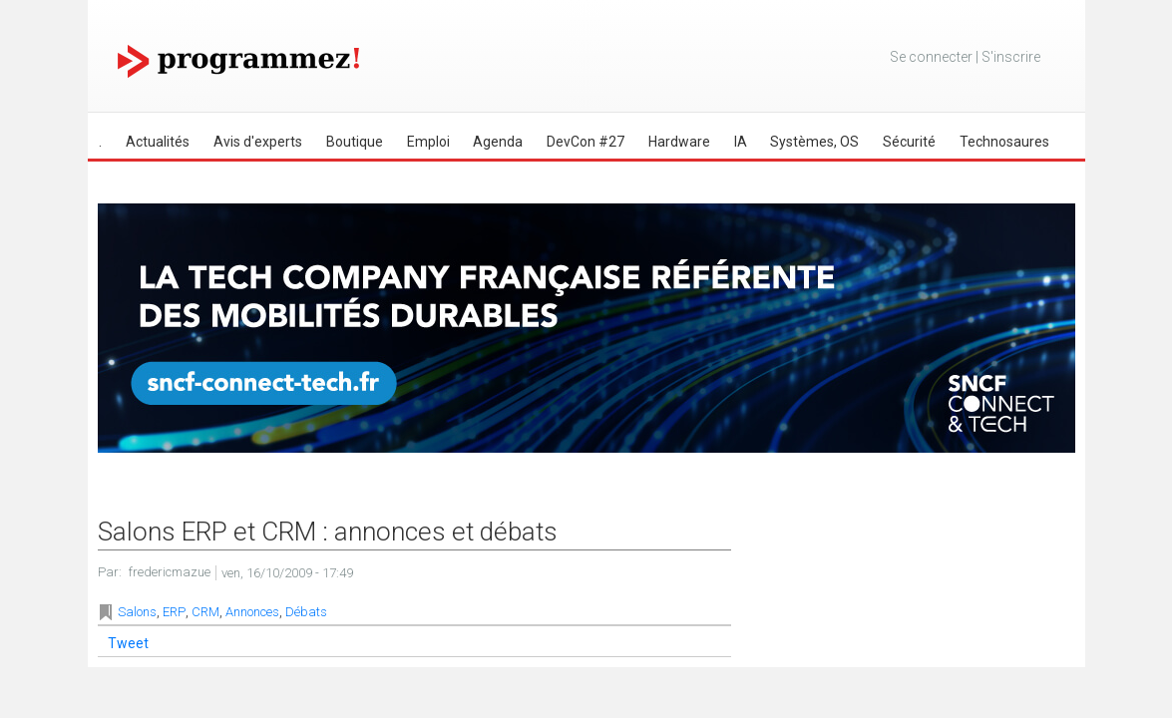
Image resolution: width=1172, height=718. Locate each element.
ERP (174, 611)
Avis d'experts (257, 142)
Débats (306, 611)
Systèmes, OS (814, 142)
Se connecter (931, 57)
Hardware (679, 142)
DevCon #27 (585, 142)
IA (740, 142)
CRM (205, 611)
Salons (137, 611)
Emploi (428, 142)
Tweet (128, 643)
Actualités (158, 142)
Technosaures (1004, 142)
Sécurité (909, 142)
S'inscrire (1010, 57)
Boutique (354, 142)
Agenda (498, 142)
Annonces (252, 611)
